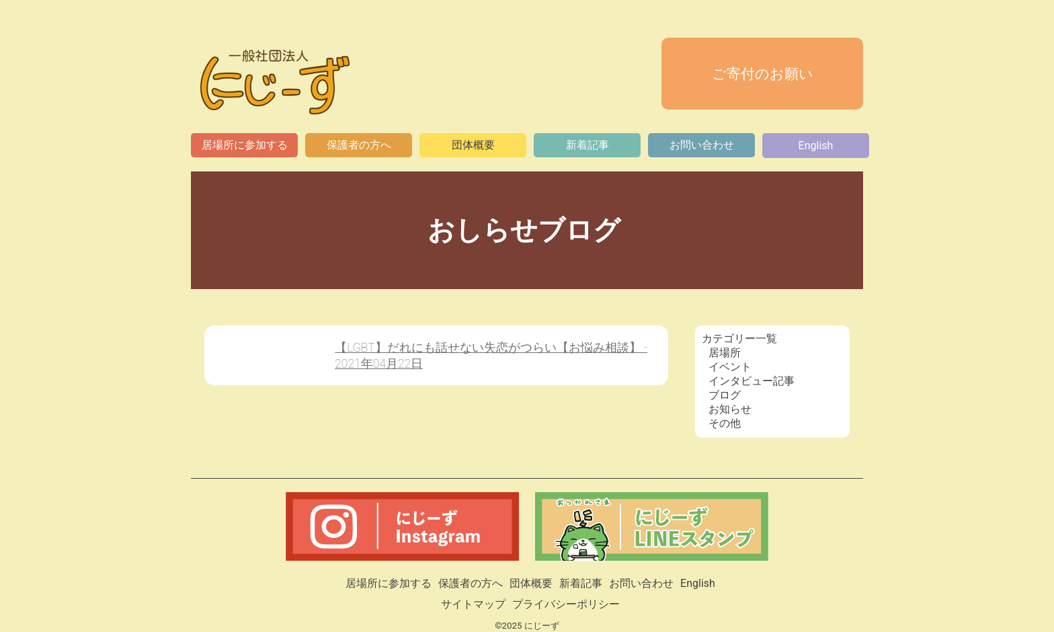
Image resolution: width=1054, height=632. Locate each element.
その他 (724, 423)
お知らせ (730, 409)
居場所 (724, 352)
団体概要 (473, 145)
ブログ (724, 395)
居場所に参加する (245, 145)
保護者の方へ (359, 145)
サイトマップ (473, 604)
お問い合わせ (702, 145)
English (816, 145)
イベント (730, 366)
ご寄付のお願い (762, 74)
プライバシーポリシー (566, 604)
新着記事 (587, 145)
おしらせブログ (527, 230)
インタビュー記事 (751, 380)
